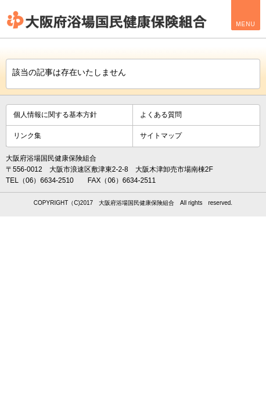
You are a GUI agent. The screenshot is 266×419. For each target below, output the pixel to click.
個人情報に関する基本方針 (55, 115)
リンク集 (27, 136)
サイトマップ (161, 136)
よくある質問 (161, 115)
